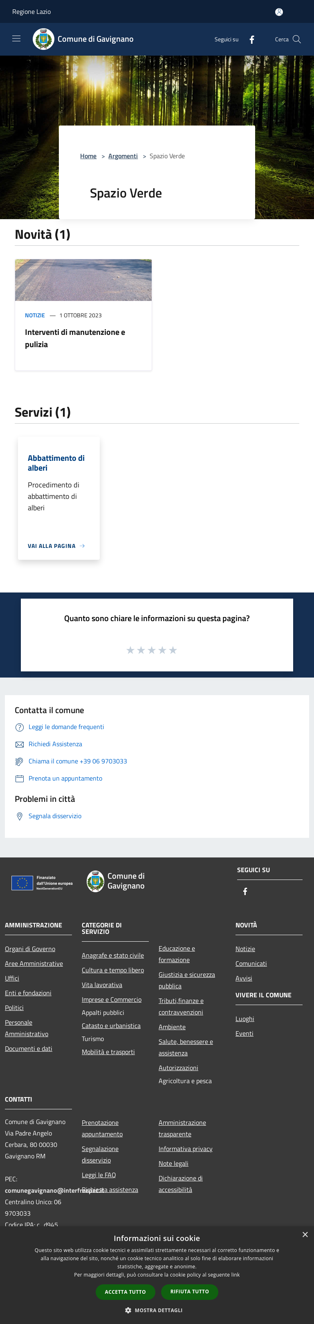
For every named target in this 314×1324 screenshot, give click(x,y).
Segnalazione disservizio (100, 1154)
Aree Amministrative (34, 963)
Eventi (244, 1033)
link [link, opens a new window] (235, 1274)
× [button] (305, 1235)
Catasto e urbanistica (111, 1025)
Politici (14, 1007)
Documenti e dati (28, 1048)
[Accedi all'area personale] (279, 12)
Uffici (12, 978)
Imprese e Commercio (111, 999)
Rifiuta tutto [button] (189, 1291)
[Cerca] (297, 39)
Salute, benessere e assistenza (186, 1047)
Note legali (173, 1163)
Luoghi (245, 1018)
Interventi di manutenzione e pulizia (75, 337)
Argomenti (123, 156)
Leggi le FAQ (99, 1175)
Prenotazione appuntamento (102, 1128)
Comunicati (251, 963)
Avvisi (244, 978)
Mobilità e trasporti (108, 1052)
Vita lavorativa (102, 985)
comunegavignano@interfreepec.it (54, 1190)
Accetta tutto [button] (125, 1291)
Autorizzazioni (178, 1068)
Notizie (35, 315)
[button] (157, 1310)
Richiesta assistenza (110, 1189)
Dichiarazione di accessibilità (181, 1183)
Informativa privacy (186, 1148)
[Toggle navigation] (16, 38)
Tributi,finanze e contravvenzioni (181, 1006)
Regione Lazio (31, 11)
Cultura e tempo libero (113, 970)
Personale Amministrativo (26, 1028)
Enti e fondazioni (28, 993)
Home (88, 156)
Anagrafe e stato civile (113, 955)
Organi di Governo (30, 949)
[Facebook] (248, 39)
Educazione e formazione (177, 954)
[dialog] (157, 1275)
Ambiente (172, 1027)
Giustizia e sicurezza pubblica (187, 980)
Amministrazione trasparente (182, 1128)
